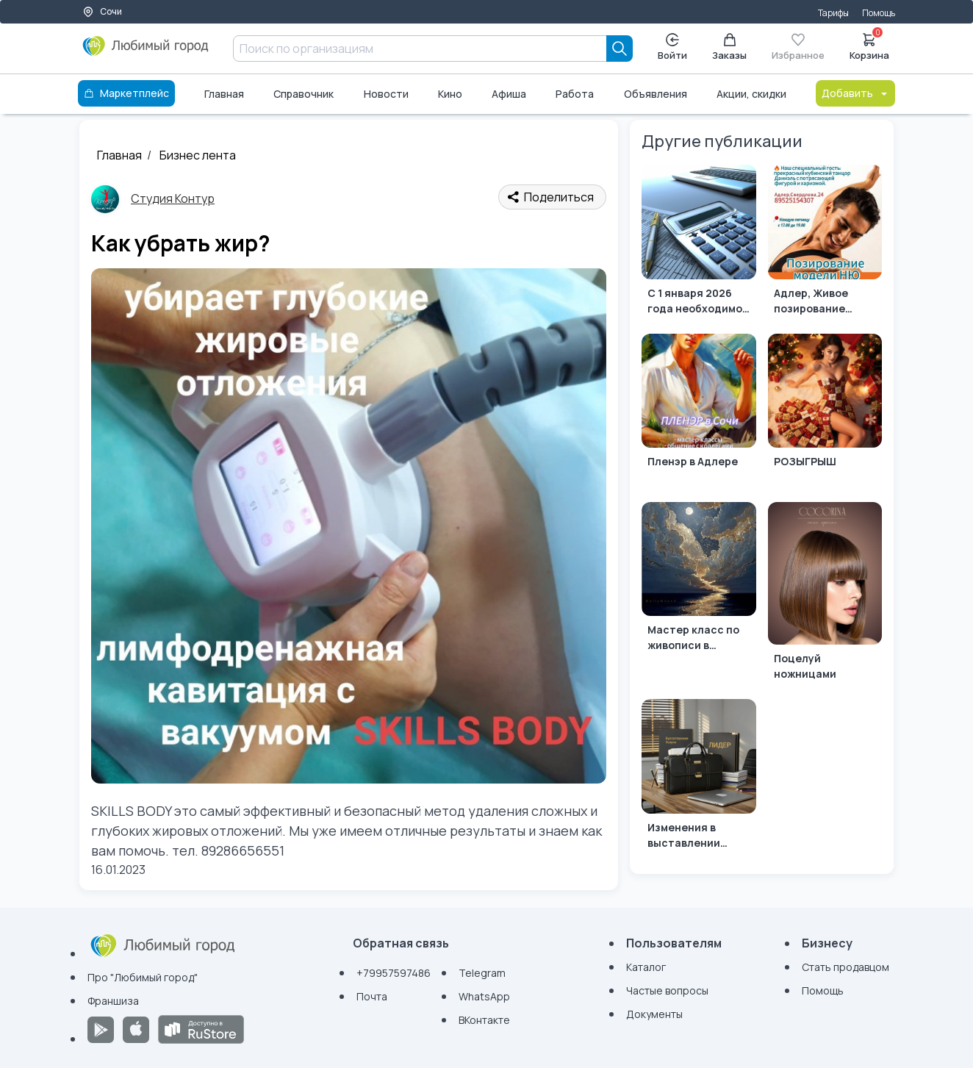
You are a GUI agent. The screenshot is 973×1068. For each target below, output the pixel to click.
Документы (654, 1014)
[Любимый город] (146, 51)
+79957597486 (393, 973)
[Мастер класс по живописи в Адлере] (698, 580)
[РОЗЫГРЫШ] (825, 412)
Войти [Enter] (672, 47)
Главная (224, 94)
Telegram (482, 973)
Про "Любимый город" (142, 977)
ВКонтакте (484, 1020)
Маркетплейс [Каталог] (126, 93)
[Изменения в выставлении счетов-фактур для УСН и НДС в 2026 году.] (698, 777)
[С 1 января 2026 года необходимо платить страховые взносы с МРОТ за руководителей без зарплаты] (698, 243)
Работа (575, 94)
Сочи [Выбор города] (102, 11)
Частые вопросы (667, 990)
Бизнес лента (197, 155)
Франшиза (113, 1001)
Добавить (855, 93)
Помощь (878, 13)
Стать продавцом (845, 967)
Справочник (303, 94)
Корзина (869, 45)
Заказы (729, 47)
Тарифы (833, 13)
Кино (450, 94)
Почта (371, 996)
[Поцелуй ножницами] (825, 594)
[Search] (619, 48)
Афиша (509, 94)
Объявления (655, 94)
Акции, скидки (751, 94)
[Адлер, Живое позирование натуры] (825, 243)
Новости (386, 94)
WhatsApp (484, 996)
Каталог (646, 967)
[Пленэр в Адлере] (698, 412)
